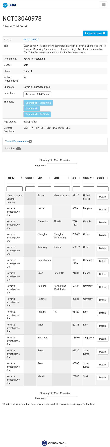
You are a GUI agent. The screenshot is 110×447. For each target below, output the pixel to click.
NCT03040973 (30, 39)
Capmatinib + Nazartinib (38, 103)
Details (102, 196)
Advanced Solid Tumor (37, 94)
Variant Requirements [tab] (18, 141)
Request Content (95, 33)
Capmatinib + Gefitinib (37, 114)
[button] (22, 178)
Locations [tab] (13, 148)
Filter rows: (40, 165)
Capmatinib (31, 108)
